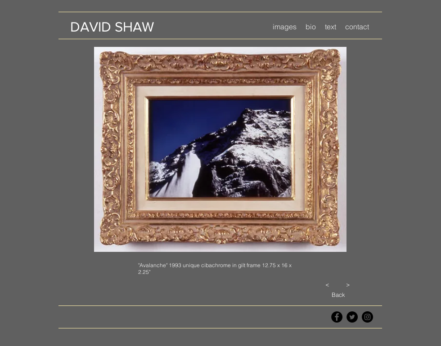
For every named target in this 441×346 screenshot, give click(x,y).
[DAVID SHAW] (112, 26)
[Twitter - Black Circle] (352, 317)
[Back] (338, 294)
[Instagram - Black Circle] (367, 317)
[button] (284, 26)
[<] (327, 284)
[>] (348, 284)
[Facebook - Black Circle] (336, 317)
